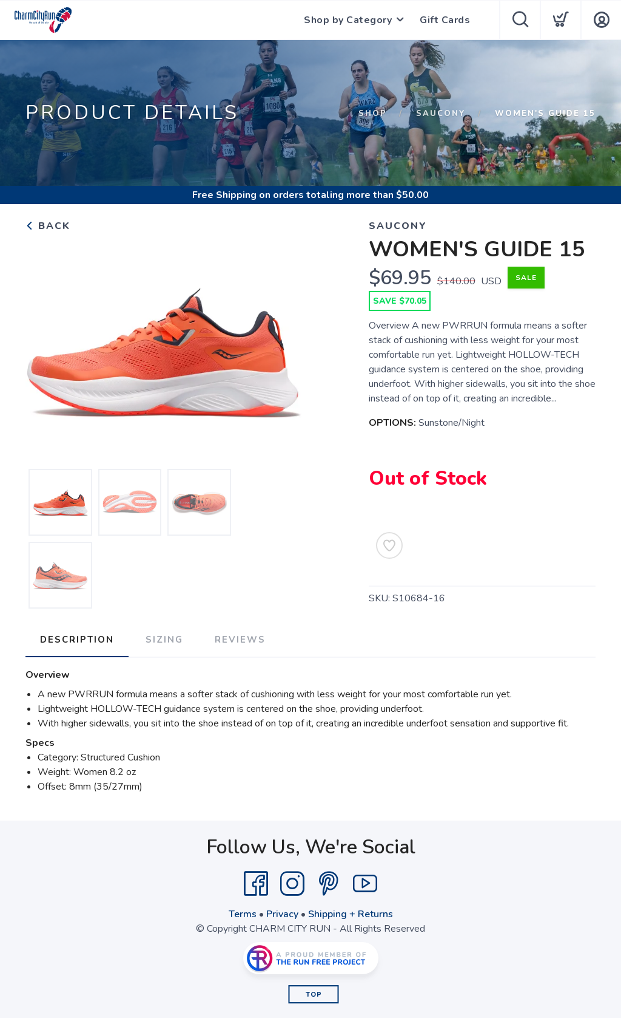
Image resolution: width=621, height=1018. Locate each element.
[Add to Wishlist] (389, 545)
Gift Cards (445, 20)
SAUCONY (441, 113)
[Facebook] (256, 884)
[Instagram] (292, 884)
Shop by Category (348, 20)
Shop (372, 113)
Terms (243, 914)
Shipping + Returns (350, 914)
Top (314, 994)
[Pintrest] (328, 884)
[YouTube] (365, 884)
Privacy (282, 914)
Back (47, 226)
